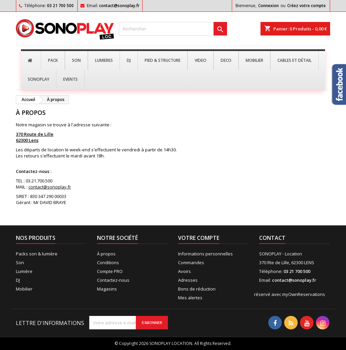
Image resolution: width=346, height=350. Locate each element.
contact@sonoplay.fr (119, 5)
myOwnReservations (303, 294)
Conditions (108, 262)
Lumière (24, 271)
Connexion (268, 5)
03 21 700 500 (60, 5)
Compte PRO (110, 271)
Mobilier (24, 289)
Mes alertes (190, 298)
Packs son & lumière (36, 254)
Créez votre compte (306, 5)
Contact (272, 238)
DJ (18, 280)
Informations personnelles (205, 254)
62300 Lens (27, 140)
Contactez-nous (113, 280)
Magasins (107, 289)
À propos (106, 254)
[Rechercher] (173, 28)
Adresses (188, 280)
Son (20, 262)
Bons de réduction (197, 289)
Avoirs (184, 271)
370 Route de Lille (34, 134)
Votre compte (198, 238)
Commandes (191, 262)
